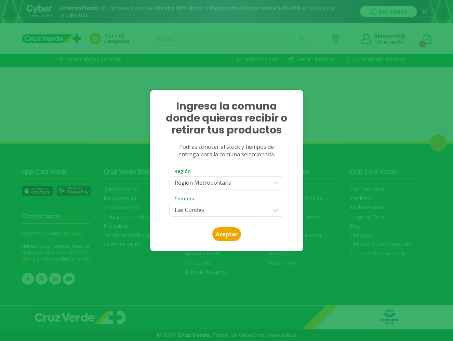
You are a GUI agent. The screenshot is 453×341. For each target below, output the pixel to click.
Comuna (184, 198)
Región (182, 171)
